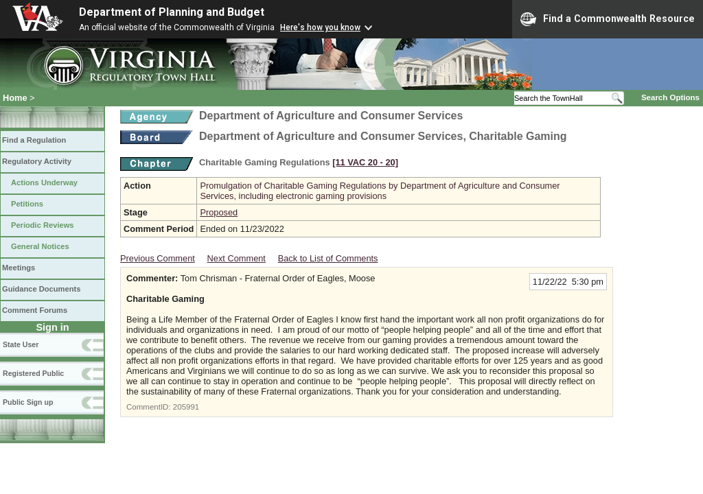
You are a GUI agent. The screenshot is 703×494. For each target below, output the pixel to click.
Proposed (219, 212)
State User (20, 344)
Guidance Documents (41, 289)
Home (15, 98)
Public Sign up (28, 402)
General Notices (40, 246)
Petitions (27, 204)
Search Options (670, 97)
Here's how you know (320, 27)
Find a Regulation (34, 140)
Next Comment (236, 258)
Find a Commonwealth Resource (607, 19)
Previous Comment (157, 258)
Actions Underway (44, 182)
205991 (186, 407)
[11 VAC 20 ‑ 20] (365, 162)
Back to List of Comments (328, 258)
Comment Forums (34, 310)
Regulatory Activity (36, 161)
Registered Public (33, 373)
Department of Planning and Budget (171, 12)
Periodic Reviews (42, 225)
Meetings (18, 267)
